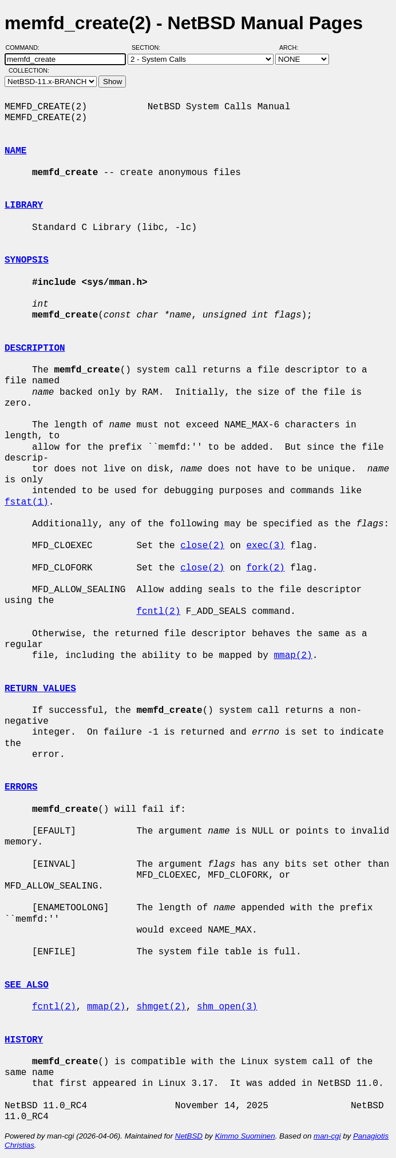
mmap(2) (293, 655)
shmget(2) (160, 1007)
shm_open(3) (227, 1007)
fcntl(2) (158, 611)
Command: (26, 47)
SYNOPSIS (27, 260)
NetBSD (189, 1136)
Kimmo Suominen (245, 1136)
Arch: (293, 47)
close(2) (202, 546)
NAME (15, 151)
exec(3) (265, 546)
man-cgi (327, 1136)
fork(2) (265, 568)
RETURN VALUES (40, 689)
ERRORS (21, 787)
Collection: (29, 70)
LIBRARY (24, 205)
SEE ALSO (27, 985)
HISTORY (24, 1040)
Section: (148, 47)
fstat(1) (27, 502)
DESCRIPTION (35, 348)
